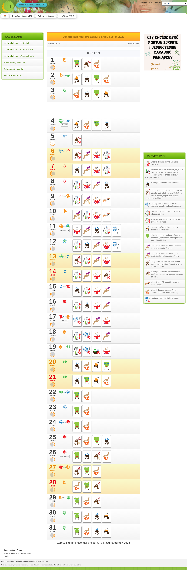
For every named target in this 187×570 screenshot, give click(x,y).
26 (52, 453)
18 (52, 332)
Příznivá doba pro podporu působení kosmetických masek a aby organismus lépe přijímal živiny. (167, 237)
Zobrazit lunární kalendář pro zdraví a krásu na (93, 542)
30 (52, 513)
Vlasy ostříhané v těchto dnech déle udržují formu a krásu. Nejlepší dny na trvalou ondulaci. (166, 264)
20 (52, 362)
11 (52, 227)
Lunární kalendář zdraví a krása (18, 49)
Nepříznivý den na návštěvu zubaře (165, 298)
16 (52, 302)
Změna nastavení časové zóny (17, 553)
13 (52, 257)
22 (52, 392)
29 (52, 498)
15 (52, 287)
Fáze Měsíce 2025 (12, 75)
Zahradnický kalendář (14, 69)
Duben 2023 (54, 44)
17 (52, 317)
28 (52, 483)
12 (52, 242)
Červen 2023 (133, 44)
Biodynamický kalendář (14, 62)
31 (52, 528)
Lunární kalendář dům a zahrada (19, 56)
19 (52, 347)
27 (52, 468)
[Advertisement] (22, 97)
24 (52, 423)
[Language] (174, 3)
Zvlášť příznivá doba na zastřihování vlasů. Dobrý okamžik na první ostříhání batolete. (167, 274)
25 (52, 438)
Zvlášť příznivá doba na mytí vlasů (165, 183)
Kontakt (7, 556)
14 (52, 272)
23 (52, 407)
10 (52, 212)
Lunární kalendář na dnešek (16, 43)
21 (52, 377)
